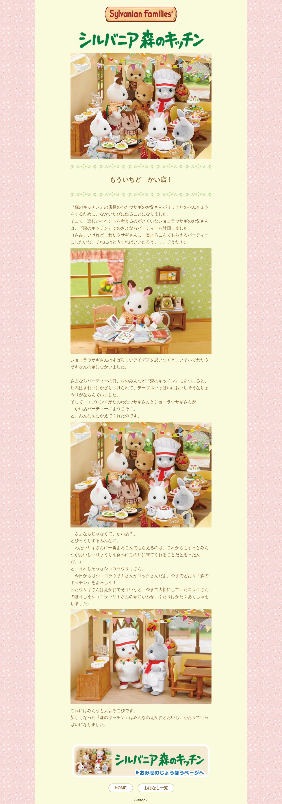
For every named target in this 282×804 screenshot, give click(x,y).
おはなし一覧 (156, 788)
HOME (121, 788)
